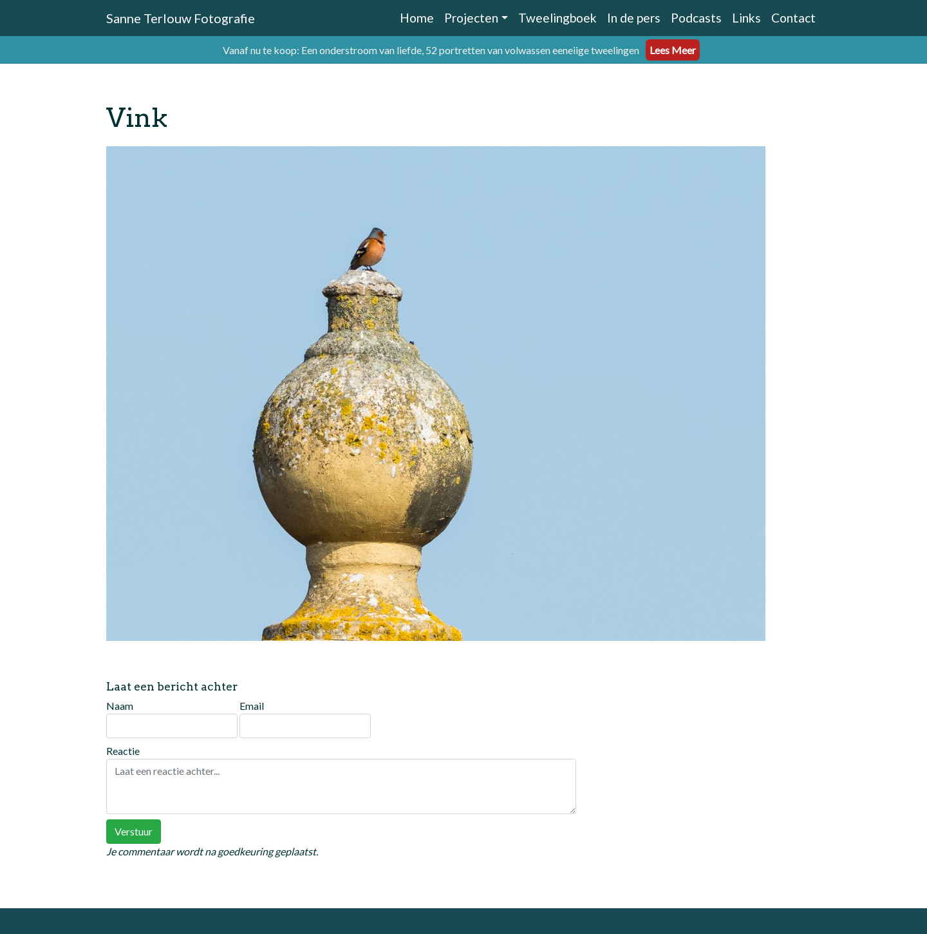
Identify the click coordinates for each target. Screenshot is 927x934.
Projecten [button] (471, 17)
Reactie (341, 779)
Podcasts (696, 17)
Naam (172, 719)
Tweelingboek (557, 17)
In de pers (633, 17)
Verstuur (134, 831)
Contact (793, 17)
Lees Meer (673, 50)
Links (746, 17)
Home (417, 17)
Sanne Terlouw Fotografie (180, 18)
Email (305, 719)
